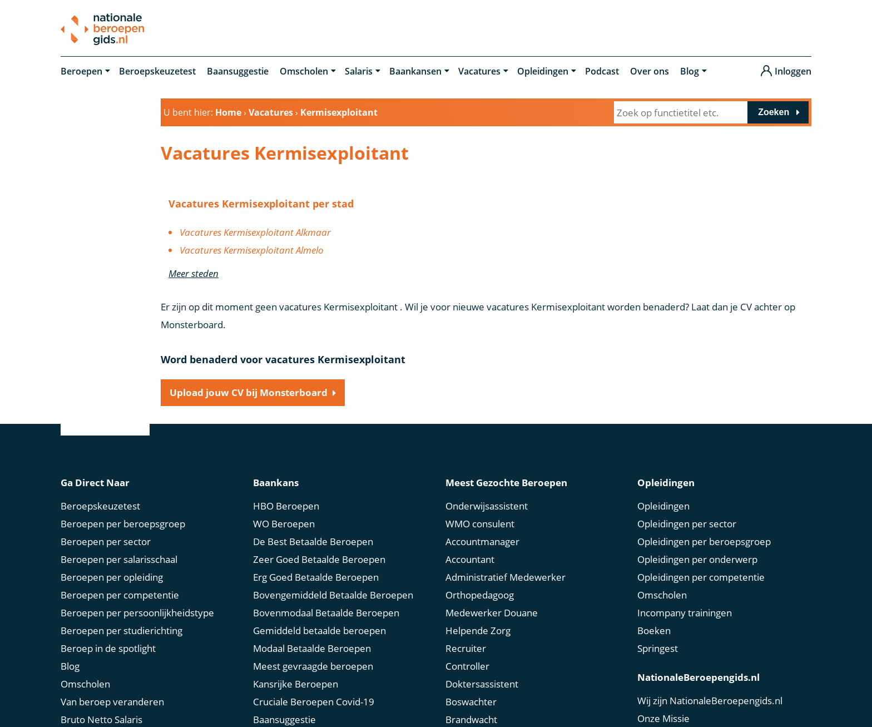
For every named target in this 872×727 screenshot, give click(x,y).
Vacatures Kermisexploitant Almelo (252, 250)
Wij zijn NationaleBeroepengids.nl (709, 700)
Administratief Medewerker (505, 577)
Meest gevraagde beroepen (313, 666)
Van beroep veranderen (112, 701)
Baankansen (415, 71)
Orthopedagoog (479, 594)
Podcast (602, 71)
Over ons (649, 71)
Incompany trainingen (684, 612)
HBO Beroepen (286, 505)
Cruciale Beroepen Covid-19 (313, 701)
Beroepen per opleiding (112, 577)
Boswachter (471, 701)
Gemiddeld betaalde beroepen (319, 630)
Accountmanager (482, 541)
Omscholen (304, 71)
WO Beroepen (284, 523)
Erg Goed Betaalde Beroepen (316, 577)
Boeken (654, 630)
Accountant (469, 559)
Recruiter (465, 648)
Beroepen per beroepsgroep (123, 523)
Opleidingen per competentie (701, 577)
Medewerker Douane (491, 612)
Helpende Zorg (478, 630)
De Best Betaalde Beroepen (313, 541)
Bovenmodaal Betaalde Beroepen (326, 612)
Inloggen (793, 71)
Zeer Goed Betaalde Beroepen (319, 559)
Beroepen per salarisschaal (119, 559)
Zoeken (773, 112)
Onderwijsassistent (486, 505)
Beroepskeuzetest (157, 71)
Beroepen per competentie (120, 594)
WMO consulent (479, 523)
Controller (467, 666)
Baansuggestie (238, 71)
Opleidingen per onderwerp (697, 559)
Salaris (359, 71)
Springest (657, 648)
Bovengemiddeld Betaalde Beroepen (333, 594)
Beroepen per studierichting (121, 630)
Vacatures (479, 71)
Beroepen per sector (106, 541)
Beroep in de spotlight (108, 648)
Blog (689, 71)
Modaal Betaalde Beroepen (312, 648)
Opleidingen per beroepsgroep (704, 541)
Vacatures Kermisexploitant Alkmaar (255, 232)
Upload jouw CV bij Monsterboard (249, 392)
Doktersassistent (481, 683)
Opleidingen (542, 71)
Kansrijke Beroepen (295, 683)
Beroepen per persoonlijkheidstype (137, 612)
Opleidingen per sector (686, 523)
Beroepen (81, 71)
